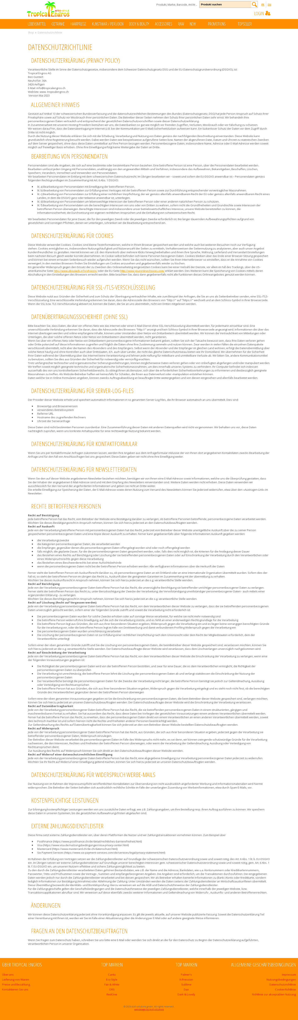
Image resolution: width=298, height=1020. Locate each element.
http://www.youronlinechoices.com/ (142, 271)
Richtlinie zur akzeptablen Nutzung (274, 994)
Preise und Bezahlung (16, 984)
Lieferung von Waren (15, 979)
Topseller (249, 23)
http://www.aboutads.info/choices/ (75, 271)
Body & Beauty (139, 24)
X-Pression (186, 979)
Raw (181, 24)
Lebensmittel (37, 24)
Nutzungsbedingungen (281, 979)
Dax (186, 989)
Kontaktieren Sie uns (15, 989)
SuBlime (186, 984)
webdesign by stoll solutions (149, 1009)
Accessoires (163, 24)
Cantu (112, 974)
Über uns (8, 974)
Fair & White (111, 984)
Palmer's (186, 974)
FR (262, 4)
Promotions (221, 23)
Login (262, 13)
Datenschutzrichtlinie (282, 984)
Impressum (289, 974)
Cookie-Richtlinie (285, 989)
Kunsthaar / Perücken (107, 24)
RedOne (112, 994)
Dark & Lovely (186, 994)
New (197, 23)
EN (269, 4)
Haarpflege (78, 24)
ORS (112, 989)
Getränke (58, 24)
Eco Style (111, 979)
